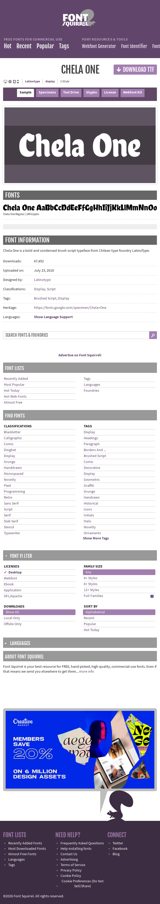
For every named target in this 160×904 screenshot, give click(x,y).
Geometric (92, 479)
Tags (64, 46)
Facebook (120, 848)
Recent (23, 46)
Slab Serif (11, 521)
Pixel (7, 485)
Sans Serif (11, 503)
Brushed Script (45, 298)
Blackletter (12, 432)
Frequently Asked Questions (82, 843)
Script (51, 289)
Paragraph (92, 444)
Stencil (9, 527)
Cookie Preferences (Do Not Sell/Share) (83, 884)
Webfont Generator (99, 46)
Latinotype (32, 81)
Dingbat (10, 450)
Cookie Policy (71, 876)
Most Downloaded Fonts (27, 848)
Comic (8, 444)
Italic (87, 521)
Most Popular (14, 384)
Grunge (9, 462)
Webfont (10, 578)
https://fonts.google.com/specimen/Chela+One (70, 307)
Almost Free (13, 402)
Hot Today (12, 390)
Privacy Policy (71, 870)
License (110, 92)
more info (86, 671)
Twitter (118, 843)
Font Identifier (134, 46)
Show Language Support (53, 317)
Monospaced (13, 473)
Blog (116, 854)
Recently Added (16, 378)
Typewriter (12, 533)
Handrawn (92, 497)
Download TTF (135, 69)
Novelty (10, 479)
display (50, 81)
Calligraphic (13, 438)
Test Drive (71, 92)
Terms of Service (73, 865)
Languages (92, 384)
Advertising (69, 859)
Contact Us (69, 854)
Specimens (47, 92)
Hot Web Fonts (15, 396)
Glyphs (91, 92)
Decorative (92, 468)
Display (39, 289)
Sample (25, 92)
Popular (45, 46)
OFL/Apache (13, 596)
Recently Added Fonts (25, 843)
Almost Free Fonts (22, 854)
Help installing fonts (76, 848)
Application (12, 590)
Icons (88, 509)
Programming (14, 491)
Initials (89, 515)
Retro (8, 497)
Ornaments (92, 533)
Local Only (12, 618)
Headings (91, 438)
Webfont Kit (132, 92)
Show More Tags (96, 538)
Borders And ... (95, 450)
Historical (91, 503)
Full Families (93, 596)
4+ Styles (90, 578)
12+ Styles (91, 590)
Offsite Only (13, 624)
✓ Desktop (13, 572)
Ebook (9, 584)
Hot (7, 46)
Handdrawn (13, 468)
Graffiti (89, 485)
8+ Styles (90, 584)
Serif (7, 515)
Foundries (91, 390)
